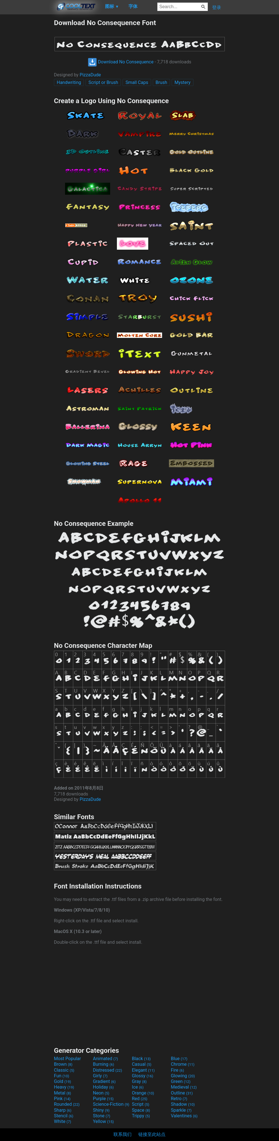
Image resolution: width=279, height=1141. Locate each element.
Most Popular (67, 1058)
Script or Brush (103, 82)
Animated (105, 1058)
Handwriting (69, 82)
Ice (137, 1087)
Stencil (63, 1115)
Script (140, 1104)
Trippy (141, 1115)
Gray (139, 1081)
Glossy (142, 1075)
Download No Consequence (121, 62)
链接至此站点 (151, 1134)
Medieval (184, 1087)
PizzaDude (90, 74)
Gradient (104, 1081)
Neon (101, 1093)
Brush (161, 82)
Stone (101, 1115)
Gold (62, 1081)
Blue (179, 1058)
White (62, 1121)
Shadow (183, 1104)
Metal (62, 1093)
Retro (179, 1098)
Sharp (62, 1110)
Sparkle (181, 1110)
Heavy (64, 1087)
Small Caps (136, 82)
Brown (63, 1064)
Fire (177, 1070)
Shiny (101, 1110)
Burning (103, 1064)
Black (141, 1058)
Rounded (67, 1104)
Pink (62, 1098)
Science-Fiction (111, 1104)
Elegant (143, 1070)
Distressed (107, 1070)
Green (181, 1081)
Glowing (183, 1075)
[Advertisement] (26, 103)
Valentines (184, 1115)
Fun (61, 1075)
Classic (64, 1070)
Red (139, 1098)
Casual (141, 1064)
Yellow (103, 1121)
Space (141, 1110)
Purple (103, 1098)
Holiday (103, 1087)
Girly (100, 1075)
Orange (143, 1093)
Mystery (183, 82)
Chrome (183, 1064)
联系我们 (123, 1134)
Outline (182, 1093)
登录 (216, 7)
